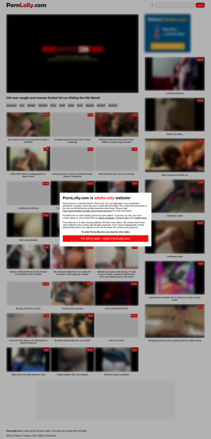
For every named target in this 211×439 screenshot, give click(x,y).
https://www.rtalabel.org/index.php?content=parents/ (87, 211)
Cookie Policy (140, 218)
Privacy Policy (122, 218)
